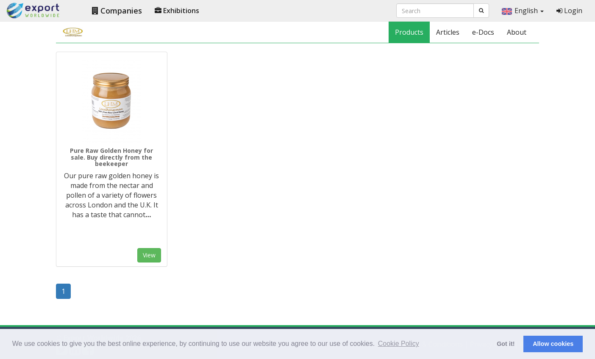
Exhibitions (177, 10)
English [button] (523, 10)
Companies (117, 11)
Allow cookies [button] (553, 343)
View (149, 255)
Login (569, 10)
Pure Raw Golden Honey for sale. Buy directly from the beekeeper (111, 157)
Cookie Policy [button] (398, 343)
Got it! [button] (505, 343)
